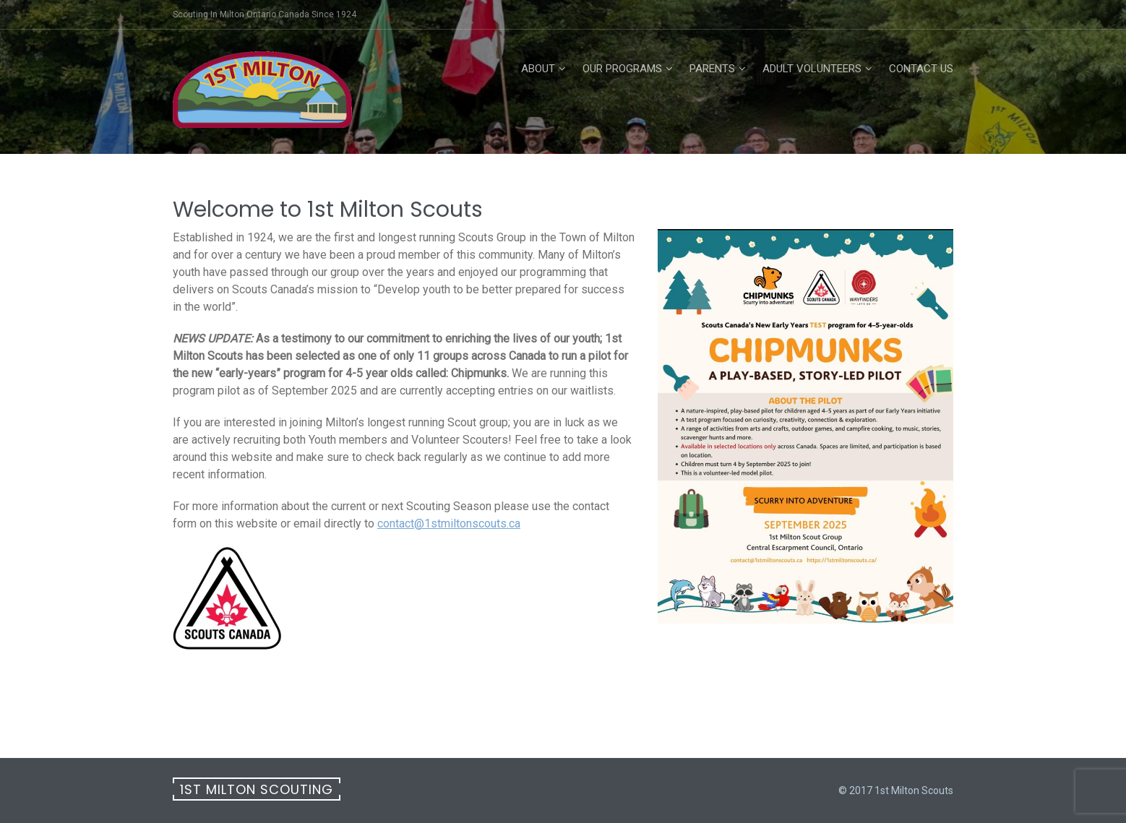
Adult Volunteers (811, 68)
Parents (712, 68)
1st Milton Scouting (256, 789)
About (538, 68)
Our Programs (622, 68)
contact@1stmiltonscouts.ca (448, 523)
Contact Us (921, 68)
